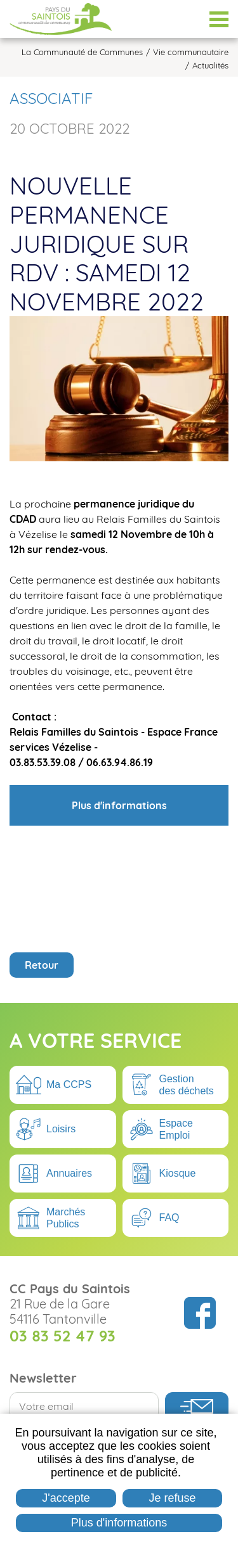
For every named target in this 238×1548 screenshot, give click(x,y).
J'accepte (65, 1498)
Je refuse (172, 1498)
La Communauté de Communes (82, 52)
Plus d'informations (119, 1522)
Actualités (210, 65)
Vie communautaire (190, 52)
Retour (41, 965)
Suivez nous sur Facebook (200, 1313)
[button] (119, 387)
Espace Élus (187, 19)
